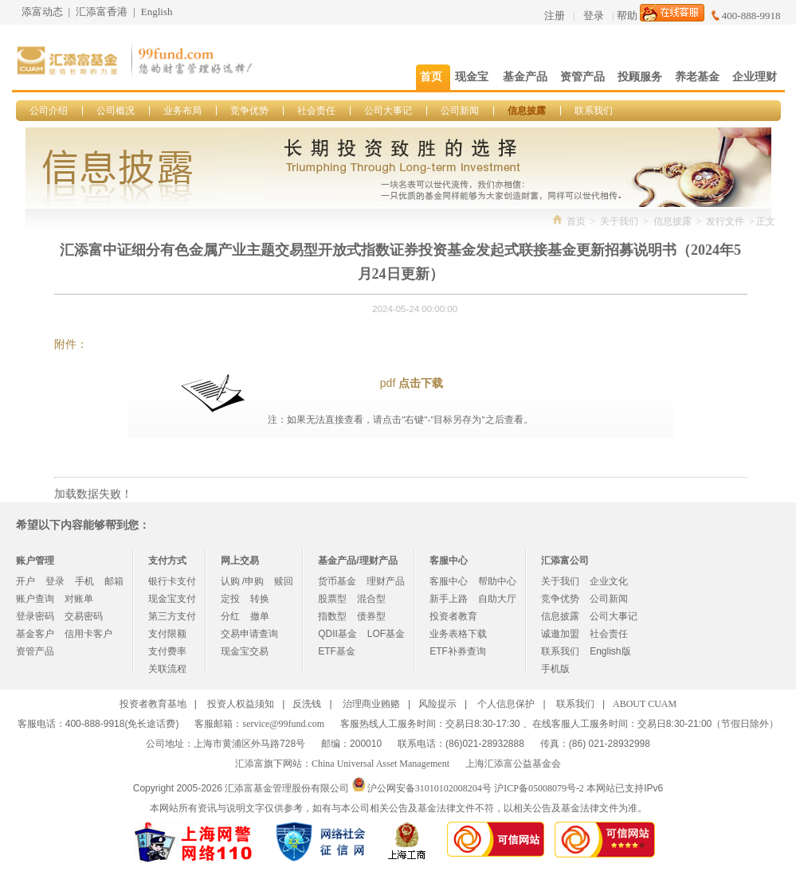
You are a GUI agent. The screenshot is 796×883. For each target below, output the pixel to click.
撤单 (259, 616)
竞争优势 (249, 110)
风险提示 (437, 703)
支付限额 (167, 633)
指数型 (332, 616)
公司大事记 (388, 110)
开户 (25, 581)
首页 (576, 221)
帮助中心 (497, 581)
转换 (259, 598)
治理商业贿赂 (371, 703)
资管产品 (35, 651)
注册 (554, 15)
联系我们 (593, 110)
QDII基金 (337, 633)
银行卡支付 (172, 581)
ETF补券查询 (457, 651)
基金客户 (35, 633)
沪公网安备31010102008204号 (429, 788)
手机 (84, 581)
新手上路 (448, 598)
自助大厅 (497, 598)
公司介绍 (48, 110)
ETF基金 (336, 651)
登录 (593, 15)
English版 (610, 651)
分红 (230, 616)
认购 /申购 (243, 581)
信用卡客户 (88, 633)
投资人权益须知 (240, 703)
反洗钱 (306, 703)
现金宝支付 (172, 598)
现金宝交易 (245, 651)
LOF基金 (386, 633)
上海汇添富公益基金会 (513, 763)
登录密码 (35, 616)
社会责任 (316, 110)
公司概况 (115, 110)
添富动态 (42, 12)
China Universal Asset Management (380, 763)
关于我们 (619, 221)
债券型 (371, 616)
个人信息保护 (506, 703)
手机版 (555, 668)
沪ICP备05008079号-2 (539, 788)
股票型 (332, 598)
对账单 (79, 598)
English (157, 12)
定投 (230, 598)
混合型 (371, 598)
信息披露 (527, 110)
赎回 (283, 581)
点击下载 (420, 383)
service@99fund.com (283, 723)
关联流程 (167, 668)
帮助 (627, 15)
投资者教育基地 (153, 703)
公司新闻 (460, 110)
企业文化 (609, 581)
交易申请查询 (249, 633)
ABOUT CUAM (644, 703)
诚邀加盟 (560, 633)
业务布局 (182, 110)
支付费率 (167, 651)
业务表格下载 (458, 633)
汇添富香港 (101, 12)
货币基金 (337, 581)
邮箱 (114, 581)
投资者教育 (453, 616)
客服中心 (448, 581)
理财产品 (386, 581)
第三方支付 (172, 616)
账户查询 (35, 598)
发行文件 (725, 221)
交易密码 (84, 616)
